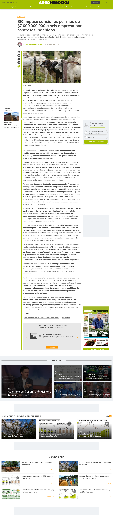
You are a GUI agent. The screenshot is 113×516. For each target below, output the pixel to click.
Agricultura (14, 7)
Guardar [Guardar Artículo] (18, 66)
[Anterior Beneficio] (26, 336)
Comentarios (75, 7)
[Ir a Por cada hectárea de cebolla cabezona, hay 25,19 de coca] (68, 494)
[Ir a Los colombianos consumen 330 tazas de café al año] (11, 480)
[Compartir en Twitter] (18, 52)
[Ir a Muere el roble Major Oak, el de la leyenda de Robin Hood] (68, 467)
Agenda (85, 7)
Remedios (65, 7)
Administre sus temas (96, 142)
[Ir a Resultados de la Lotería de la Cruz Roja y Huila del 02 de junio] (11, 494)
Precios (92, 7)
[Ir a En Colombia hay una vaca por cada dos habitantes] (11, 467)
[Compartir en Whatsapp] (18, 62)
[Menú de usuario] (102, 2)
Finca (48, 7)
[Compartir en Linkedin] (18, 55)
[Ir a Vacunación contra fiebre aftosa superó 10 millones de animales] (68, 480)
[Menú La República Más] (106, 2)
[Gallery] (52, 337)
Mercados (56, 7)
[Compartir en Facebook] (18, 59)
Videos (100, 7)
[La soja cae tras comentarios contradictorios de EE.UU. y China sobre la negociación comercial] (11, 116)
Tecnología (40, 7)
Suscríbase (94, 2)
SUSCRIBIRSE (52, 347)
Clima (32, 7)
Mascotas (24, 7)
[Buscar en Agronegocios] (110, 2)
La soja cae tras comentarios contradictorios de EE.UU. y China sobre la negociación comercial (11, 126)
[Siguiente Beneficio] (77, 336)
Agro (52, 469)
